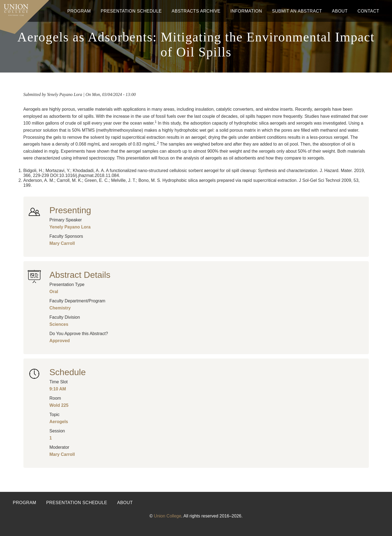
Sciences (59, 324)
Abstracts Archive (196, 11)
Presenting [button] (70, 210)
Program (79, 11)
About (340, 11)
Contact (368, 11)
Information (246, 11)
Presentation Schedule (131, 11)
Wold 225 (59, 405)
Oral (54, 291)
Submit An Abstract (297, 11)
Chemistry (60, 308)
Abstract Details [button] (80, 275)
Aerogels (59, 421)
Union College (167, 516)
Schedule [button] (68, 372)
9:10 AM (58, 389)
